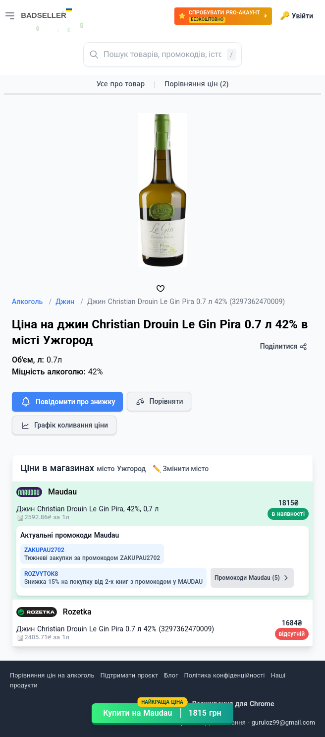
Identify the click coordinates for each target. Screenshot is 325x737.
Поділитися (283, 346)
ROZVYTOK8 (41, 573)
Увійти (296, 16)
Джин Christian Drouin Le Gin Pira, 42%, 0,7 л (87, 509)
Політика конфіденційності (224, 675)
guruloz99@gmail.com (283, 722)
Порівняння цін (196, 83)
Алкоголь (32, 302)
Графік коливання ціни (64, 425)
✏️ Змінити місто (181, 469)
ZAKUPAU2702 (44, 550)
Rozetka (77, 611)
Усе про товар (121, 83)
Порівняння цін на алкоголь (52, 675)
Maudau (62, 491)
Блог (171, 675)
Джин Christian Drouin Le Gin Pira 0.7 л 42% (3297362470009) (115, 629)
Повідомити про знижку (67, 402)
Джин (69, 302)
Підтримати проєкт (129, 675)
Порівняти (159, 402)
